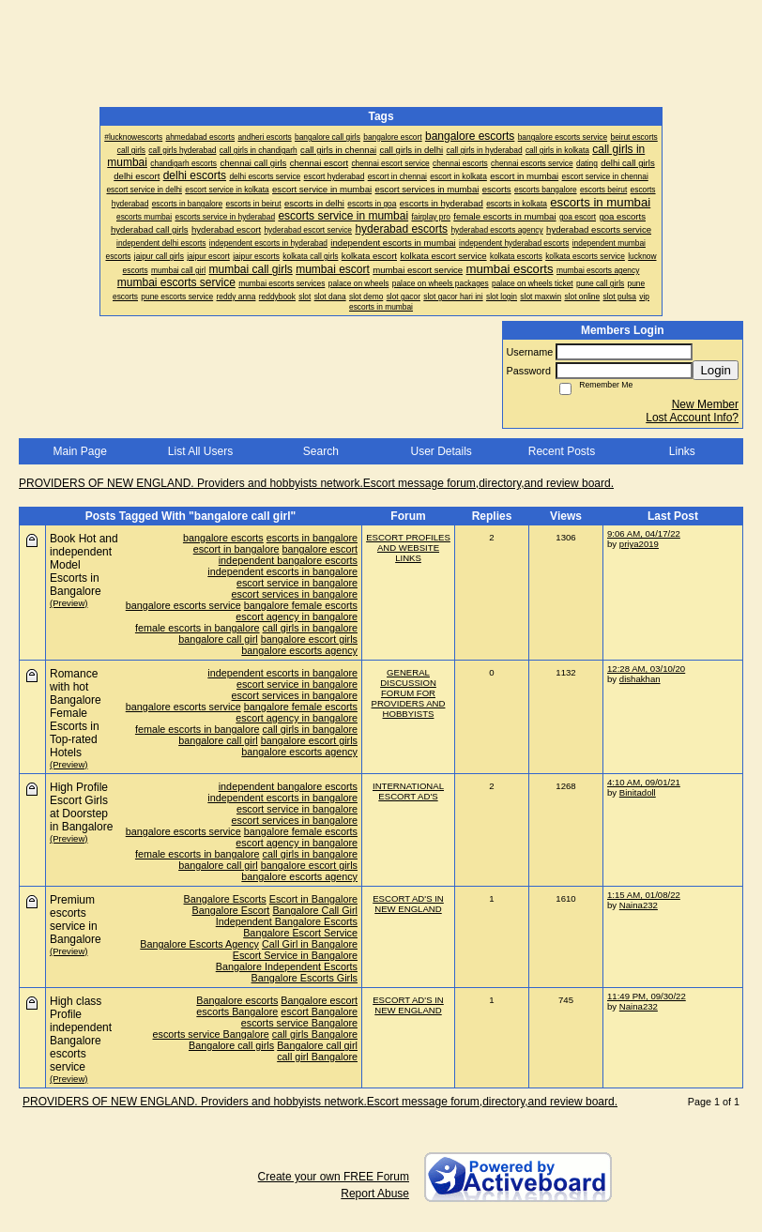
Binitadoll (637, 792)
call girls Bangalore (315, 1034)
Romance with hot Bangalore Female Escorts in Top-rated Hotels (75, 713)
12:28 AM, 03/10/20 (646, 668)
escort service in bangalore (297, 582)
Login (715, 370)
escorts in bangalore (312, 537)
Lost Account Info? (692, 417)
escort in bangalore (236, 549)
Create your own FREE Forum (333, 1176)
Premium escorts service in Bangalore (75, 919)
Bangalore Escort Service (300, 932)
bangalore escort (320, 549)
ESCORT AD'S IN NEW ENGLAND (408, 903)
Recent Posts (561, 451)
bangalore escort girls (309, 639)
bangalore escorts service (183, 605)
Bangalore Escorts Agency (199, 944)
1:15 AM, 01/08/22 (643, 895)
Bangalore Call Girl (315, 910)
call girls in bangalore (310, 627)
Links (682, 451)
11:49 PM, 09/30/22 (646, 996)
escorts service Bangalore (299, 1022)
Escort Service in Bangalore (295, 955)
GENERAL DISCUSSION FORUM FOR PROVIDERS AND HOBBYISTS (409, 693)
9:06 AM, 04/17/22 (643, 533)
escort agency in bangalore (297, 616)
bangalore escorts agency (299, 650)
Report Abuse (375, 1193)
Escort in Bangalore (313, 899)
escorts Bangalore (237, 1011)
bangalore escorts (223, 537)
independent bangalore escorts (288, 560)
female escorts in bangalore (197, 627)
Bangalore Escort (231, 910)
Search (321, 451)
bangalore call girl (218, 639)
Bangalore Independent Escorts (287, 966)
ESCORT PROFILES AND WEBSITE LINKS (408, 547)
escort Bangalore (319, 1011)
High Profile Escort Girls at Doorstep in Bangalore (81, 807)
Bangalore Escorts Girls (304, 977)
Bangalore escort (319, 1000)
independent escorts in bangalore (282, 571)
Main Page (79, 451)
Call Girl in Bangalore (310, 944)
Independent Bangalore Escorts (287, 921)
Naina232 (638, 905)
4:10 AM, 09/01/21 (643, 782)
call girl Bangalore (317, 1056)
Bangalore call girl (317, 1045)
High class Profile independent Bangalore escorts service (81, 1034)
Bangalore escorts (237, 1000)
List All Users (200, 451)
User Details (440, 451)
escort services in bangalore (295, 594)
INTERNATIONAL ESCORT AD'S (408, 791)
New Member (705, 404)
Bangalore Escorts (225, 899)
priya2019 (639, 544)
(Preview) (69, 603)
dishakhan (640, 679)
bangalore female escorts (301, 605)
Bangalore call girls (231, 1045)
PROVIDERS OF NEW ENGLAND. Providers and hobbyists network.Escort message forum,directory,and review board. (316, 483)
